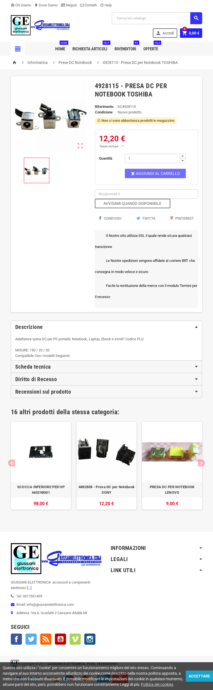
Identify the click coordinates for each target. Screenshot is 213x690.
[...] (28, 588)
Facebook (16, 639)
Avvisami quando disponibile (132, 203)
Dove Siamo (46, 5)
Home (61, 46)
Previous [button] (11, 463)
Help (106, 5)
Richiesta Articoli (91, 46)
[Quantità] (152, 158)
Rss (45, 639)
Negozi (69, 5)
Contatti (88, 5)
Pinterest (182, 218)
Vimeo (75, 639)
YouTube (60, 639)
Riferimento (104, 107)
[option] (41, 468)
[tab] (106, 327)
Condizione (104, 112)
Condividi (110, 218)
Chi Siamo (21, 5)
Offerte (151, 46)
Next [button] (201, 463)
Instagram (89, 639)
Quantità (105, 158)
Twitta (145, 218)
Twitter (31, 639)
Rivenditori (126, 46)
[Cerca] (157, 18)
